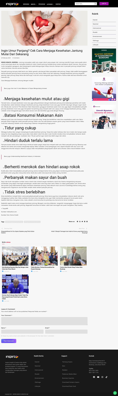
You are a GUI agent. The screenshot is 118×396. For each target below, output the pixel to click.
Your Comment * (6, 315)
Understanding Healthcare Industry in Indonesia (26, 156)
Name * (3, 328)
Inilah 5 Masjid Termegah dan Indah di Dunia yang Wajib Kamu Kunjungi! (69, 232)
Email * (47, 328)
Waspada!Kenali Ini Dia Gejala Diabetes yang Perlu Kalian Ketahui (17, 232)
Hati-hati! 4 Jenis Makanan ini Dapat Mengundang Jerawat (30, 88)
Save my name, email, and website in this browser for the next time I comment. (28, 336)
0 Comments (17, 58)
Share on (71, 221)
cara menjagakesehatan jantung (15, 222)
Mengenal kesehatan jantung (34, 222)
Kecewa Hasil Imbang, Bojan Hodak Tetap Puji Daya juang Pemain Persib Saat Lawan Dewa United (15, 297)
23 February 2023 (6, 58)
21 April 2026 (6, 271)
